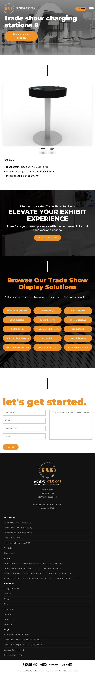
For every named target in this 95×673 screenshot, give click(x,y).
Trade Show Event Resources (17, 520)
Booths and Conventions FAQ (17, 632)
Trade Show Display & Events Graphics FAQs (24, 642)
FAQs (6, 627)
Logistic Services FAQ (14, 648)
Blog (6, 602)
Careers (7, 592)
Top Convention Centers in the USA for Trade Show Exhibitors (32, 566)
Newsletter (9, 607)
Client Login (9, 551)
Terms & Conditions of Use (68, 668)
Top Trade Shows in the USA (17, 541)
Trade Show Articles (13, 535)
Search (7, 612)
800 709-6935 (48, 487)
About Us (9, 581)
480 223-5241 (47, 506)
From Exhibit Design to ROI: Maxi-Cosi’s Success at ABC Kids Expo (33, 561)
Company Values (11, 586)
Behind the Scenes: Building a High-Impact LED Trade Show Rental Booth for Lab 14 (42, 576)
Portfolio (8, 546)
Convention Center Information (18, 530)
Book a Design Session (21, 35)
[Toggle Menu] (91, 8)
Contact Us (9, 617)
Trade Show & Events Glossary (18, 525)
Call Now (81, 9)
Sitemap (8, 622)
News (7, 556)
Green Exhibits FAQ (13, 653)
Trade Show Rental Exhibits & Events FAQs (23, 637)
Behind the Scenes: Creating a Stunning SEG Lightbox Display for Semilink (38, 571)
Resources (10, 515)
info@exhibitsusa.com (47, 495)
